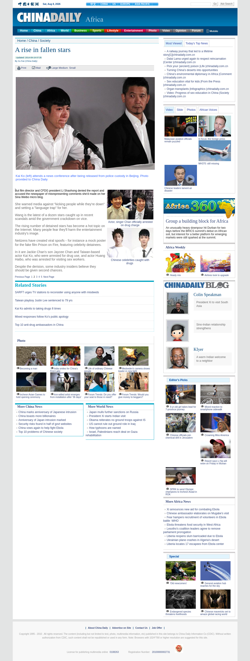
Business (80, 30)
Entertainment (133, 30)
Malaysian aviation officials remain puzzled (178, 140)
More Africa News (178, 501)
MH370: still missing (209, 163)
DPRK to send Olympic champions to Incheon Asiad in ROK (181, 492)
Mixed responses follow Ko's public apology (42, 316)
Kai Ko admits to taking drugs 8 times (38, 308)
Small (72, 67)
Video (166, 30)
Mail (38, 67)
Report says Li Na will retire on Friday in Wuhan (213, 462)
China (37, 30)
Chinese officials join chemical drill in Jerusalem (179, 436)
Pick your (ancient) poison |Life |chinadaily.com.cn (197, 66)
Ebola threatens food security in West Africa (194, 524)
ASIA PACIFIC (142, 4)
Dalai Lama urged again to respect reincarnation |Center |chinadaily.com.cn (194, 60)
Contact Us (141, 628)
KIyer (198, 349)
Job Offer (157, 628)
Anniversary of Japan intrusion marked (42, 420)
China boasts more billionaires (37, 416)
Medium (63, 67)
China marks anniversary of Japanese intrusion (47, 412)
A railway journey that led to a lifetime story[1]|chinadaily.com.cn (188, 53)
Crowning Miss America (217, 435)
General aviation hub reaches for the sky (213, 584)
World (65, 30)
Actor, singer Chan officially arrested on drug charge (130, 223)
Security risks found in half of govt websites (45, 424)
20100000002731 (161, 652)
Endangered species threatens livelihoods (178, 612)
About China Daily (98, 628)
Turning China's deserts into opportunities (192, 70)
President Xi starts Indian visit (107, 416)
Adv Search (227, 4)
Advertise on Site (121, 628)
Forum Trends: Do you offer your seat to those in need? (100, 395)
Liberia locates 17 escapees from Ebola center (195, 544)
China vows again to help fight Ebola (41, 428)
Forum (196, 30)
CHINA (104, 4)
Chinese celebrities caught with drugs (130, 261)
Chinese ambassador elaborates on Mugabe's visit (198, 513)
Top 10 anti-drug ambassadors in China (39, 324)
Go (214, 4)
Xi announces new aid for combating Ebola (193, 509)
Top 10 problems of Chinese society (41, 431)
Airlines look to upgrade (217, 275)
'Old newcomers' (178, 583)
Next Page (48, 277)
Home (24, 30)
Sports (96, 30)
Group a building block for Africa (197, 221)
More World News (100, 406)
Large (54, 67)
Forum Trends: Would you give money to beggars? (133, 395)
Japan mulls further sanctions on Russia (114, 412)
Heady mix (175, 275)
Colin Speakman (208, 294)
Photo (153, 30)
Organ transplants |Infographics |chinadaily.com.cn (198, 89)
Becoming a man (28, 368)
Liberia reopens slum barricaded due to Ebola (195, 536)
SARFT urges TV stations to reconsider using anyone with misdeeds (57, 292)
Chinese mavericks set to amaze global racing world (215, 612)
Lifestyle (112, 30)
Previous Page (22, 277)
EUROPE (125, 4)
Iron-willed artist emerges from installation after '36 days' (65, 395)
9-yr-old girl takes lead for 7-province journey (181, 408)
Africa (51, 30)
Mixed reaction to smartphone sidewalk (211, 408)
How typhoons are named (105, 428)
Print (23, 67)
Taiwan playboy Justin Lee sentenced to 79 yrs (44, 300)
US (114, 4)
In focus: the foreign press (212, 139)
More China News (29, 406)
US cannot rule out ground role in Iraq (112, 424)
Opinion (181, 30)
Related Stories (31, 285)
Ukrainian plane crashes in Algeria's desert (193, 540)
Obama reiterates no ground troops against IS (117, 420)
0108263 (114, 652)
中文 (93, 4)
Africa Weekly (176, 247)
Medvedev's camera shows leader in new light (134, 369)
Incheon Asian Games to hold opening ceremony (30, 395)
